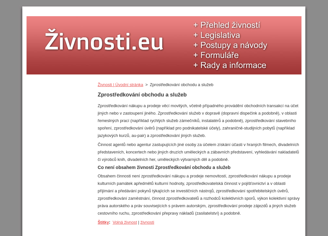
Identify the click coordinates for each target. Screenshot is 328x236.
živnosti (147, 222)
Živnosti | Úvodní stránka (120, 84)
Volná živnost (125, 222)
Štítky (103, 222)
